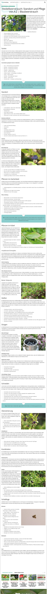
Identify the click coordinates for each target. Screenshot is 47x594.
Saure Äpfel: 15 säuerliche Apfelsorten (41, 584)
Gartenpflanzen (15, 2)
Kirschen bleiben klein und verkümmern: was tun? (5, 585)
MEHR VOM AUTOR (19, 572)
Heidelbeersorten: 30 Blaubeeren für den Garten (32, 584)
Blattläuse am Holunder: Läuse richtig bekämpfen (14, 584)
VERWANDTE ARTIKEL (7, 572)
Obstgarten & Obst (11, 6)
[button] (44, 2)
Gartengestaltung (26, 2)
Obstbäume (5, 581)
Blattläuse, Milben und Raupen (14, 581)
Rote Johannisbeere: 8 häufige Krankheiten (23, 584)
